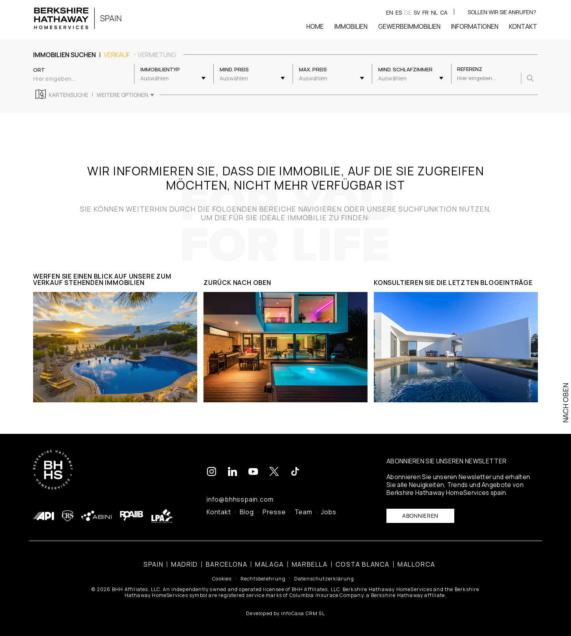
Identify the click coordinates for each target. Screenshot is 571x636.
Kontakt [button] (523, 26)
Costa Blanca (363, 564)
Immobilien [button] (351, 26)
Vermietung (157, 55)
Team (303, 512)
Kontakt (219, 512)
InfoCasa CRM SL (303, 613)
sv (417, 12)
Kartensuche (68, 95)
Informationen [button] (474, 26)
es (399, 12)
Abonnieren (420, 515)
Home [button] (315, 26)
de (407, 12)
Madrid (184, 564)
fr (425, 12)
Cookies (221, 579)
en (389, 12)
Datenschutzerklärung (324, 579)
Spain (153, 564)
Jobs (328, 512)
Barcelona (226, 564)
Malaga (269, 564)
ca (444, 12)
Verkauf (117, 55)
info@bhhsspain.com (240, 499)
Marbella (310, 564)
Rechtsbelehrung (263, 579)
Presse (274, 512)
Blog (247, 512)
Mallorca (416, 564)
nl (434, 12)
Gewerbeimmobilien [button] (409, 26)
